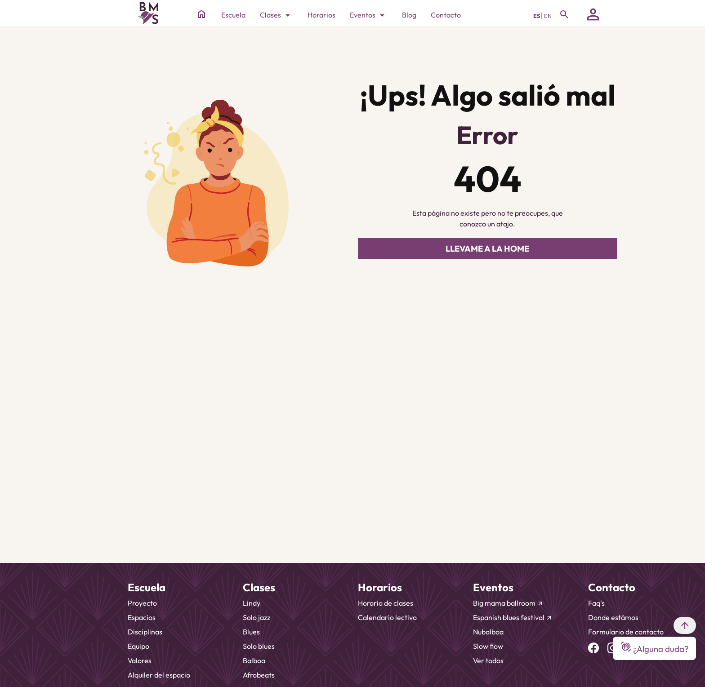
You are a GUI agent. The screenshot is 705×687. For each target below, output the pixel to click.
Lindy (251, 602)
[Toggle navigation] (564, 14)
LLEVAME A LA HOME (487, 248)
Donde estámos (613, 617)
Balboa (254, 660)
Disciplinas (145, 631)
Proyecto (142, 602)
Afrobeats (259, 674)
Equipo (138, 646)
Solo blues (259, 646)
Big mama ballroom (508, 602)
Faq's (596, 602)
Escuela (233, 14)
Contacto (446, 14)
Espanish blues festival (513, 617)
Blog (409, 14)
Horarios (321, 14)
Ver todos (488, 660)
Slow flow (488, 646)
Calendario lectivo (387, 617)
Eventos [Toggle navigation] (369, 15)
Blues (251, 631)
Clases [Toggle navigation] (276, 15)
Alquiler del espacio (159, 674)
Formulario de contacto (626, 631)
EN (548, 15)
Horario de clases (385, 602)
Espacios (142, 617)
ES (537, 15)
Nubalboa (488, 631)
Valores (140, 660)
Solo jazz (256, 617)
